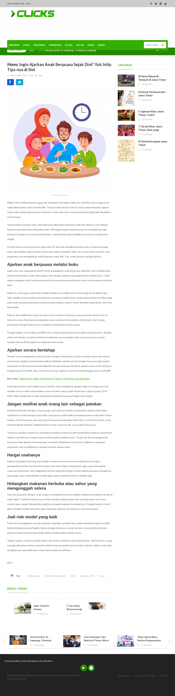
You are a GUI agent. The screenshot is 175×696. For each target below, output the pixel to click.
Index (101, 45)
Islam (100, 202)
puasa (39, 202)
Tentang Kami (124, 675)
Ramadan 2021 (87, 576)
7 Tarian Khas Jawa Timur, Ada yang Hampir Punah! (150, 130)
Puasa (101, 576)
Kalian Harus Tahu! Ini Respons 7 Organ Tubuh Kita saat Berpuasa (54, 378)
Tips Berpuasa (33, 576)
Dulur (80, 45)
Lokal (26, 45)
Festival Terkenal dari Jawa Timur (151, 93)
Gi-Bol (69, 45)
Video (91, 45)
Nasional (39, 45)
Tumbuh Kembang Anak (55, 576)
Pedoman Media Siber (145, 675)
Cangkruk (55, 45)
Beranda (14, 45)
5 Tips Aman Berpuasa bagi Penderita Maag (75, 609)
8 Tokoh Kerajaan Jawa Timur (152, 143)
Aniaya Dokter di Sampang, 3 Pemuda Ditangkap (70, 50)
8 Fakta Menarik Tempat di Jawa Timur (152, 78)
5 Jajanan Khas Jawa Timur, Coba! (151, 113)
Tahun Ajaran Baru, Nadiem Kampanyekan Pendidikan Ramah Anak (150, 640)
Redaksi (164, 675)
